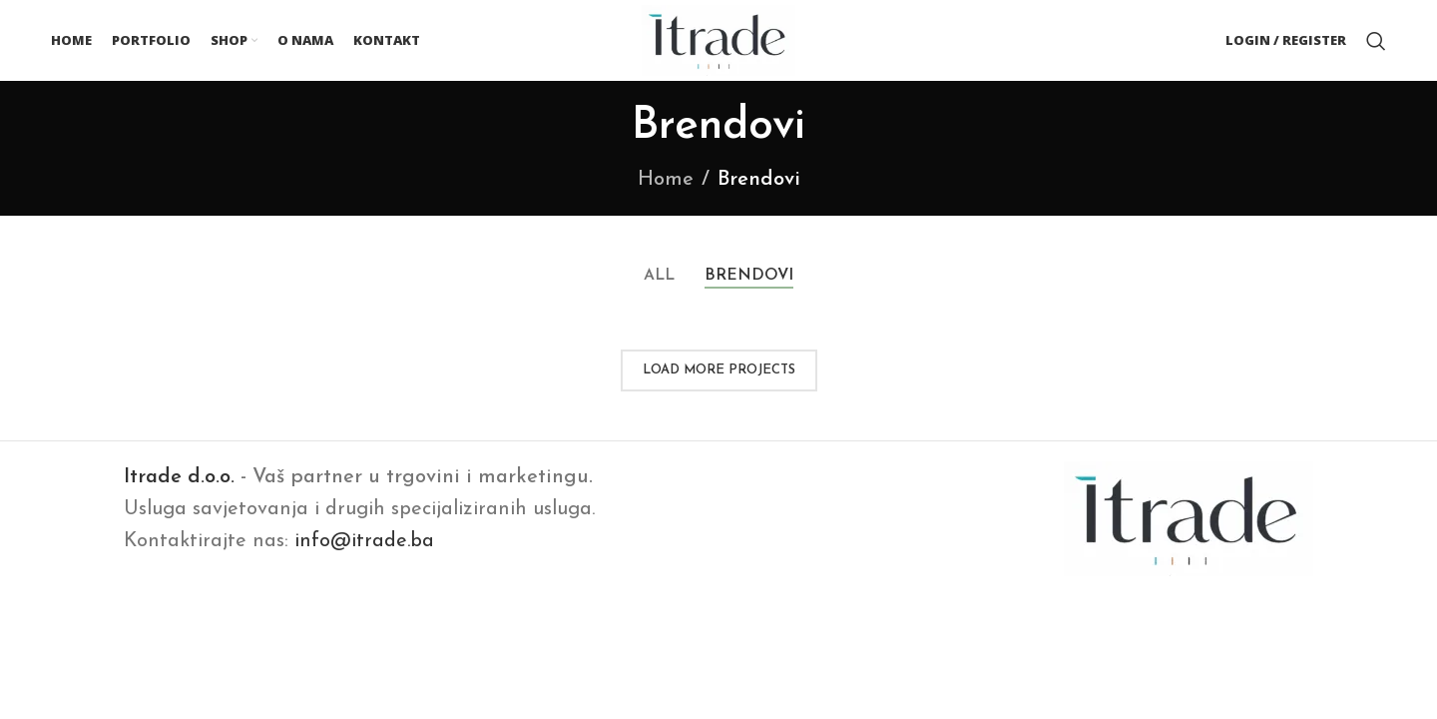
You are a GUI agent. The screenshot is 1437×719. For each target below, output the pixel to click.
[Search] (1376, 43)
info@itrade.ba (364, 545)
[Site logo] (718, 41)
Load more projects (719, 373)
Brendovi (759, 184)
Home (666, 184)
